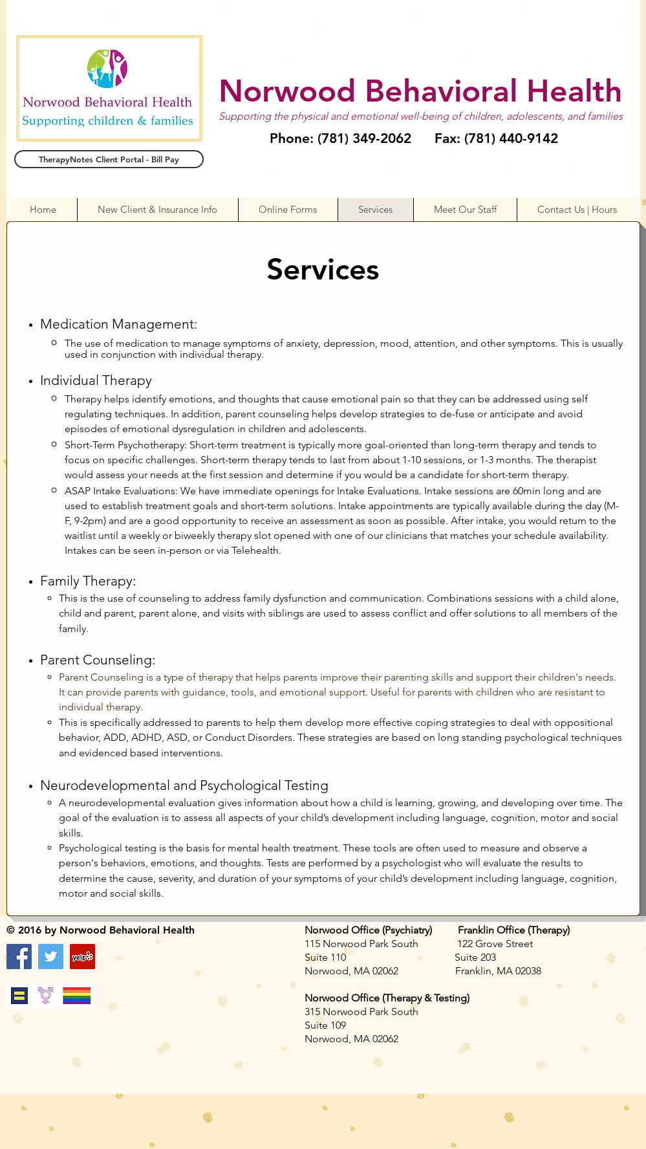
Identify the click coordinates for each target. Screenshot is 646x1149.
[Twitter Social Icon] (50, 956)
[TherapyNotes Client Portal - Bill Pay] (109, 159)
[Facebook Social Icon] (19, 956)
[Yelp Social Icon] (82, 956)
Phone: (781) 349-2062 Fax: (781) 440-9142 (414, 138)
